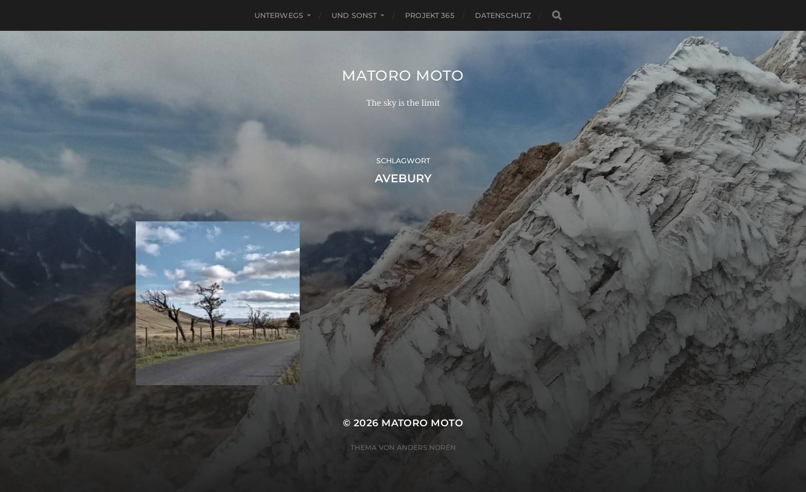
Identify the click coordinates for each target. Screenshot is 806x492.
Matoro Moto (403, 75)
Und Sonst (354, 15)
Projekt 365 (429, 15)
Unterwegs (278, 15)
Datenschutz (503, 15)
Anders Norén (426, 447)
